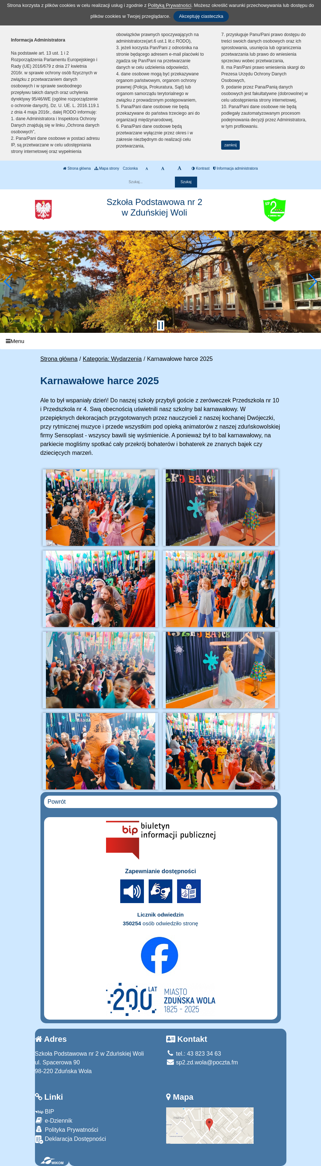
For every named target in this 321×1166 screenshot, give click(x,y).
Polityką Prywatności (169, 5)
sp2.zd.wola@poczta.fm (202, 1062)
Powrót (57, 802)
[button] (8, 281)
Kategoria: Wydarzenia (112, 359)
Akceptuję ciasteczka (201, 16)
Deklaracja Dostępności (70, 1139)
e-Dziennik (54, 1120)
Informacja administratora (235, 168)
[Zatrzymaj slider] (160, 325)
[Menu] (160, 341)
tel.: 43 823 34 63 (193, 1054)
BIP (44, 1111)
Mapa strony (106, 168)
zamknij (230, 145)
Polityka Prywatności (66, 1129)
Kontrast (201, 168)
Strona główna (77, 168)
